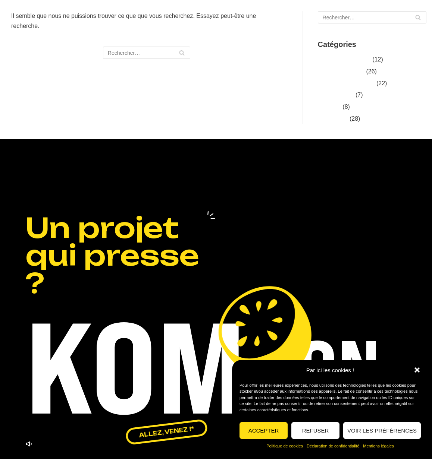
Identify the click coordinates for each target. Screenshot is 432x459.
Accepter (263, 430)
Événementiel (336, 95)
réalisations (333, 118)
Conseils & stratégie (344, 59)
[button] (417, 370)
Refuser (315, 430)
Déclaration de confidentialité (333, 446)
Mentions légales (378, 446)
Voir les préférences (382, 430)
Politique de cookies (284, 446)
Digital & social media (346, 83)
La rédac (329, 107)
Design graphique (341, 71)
